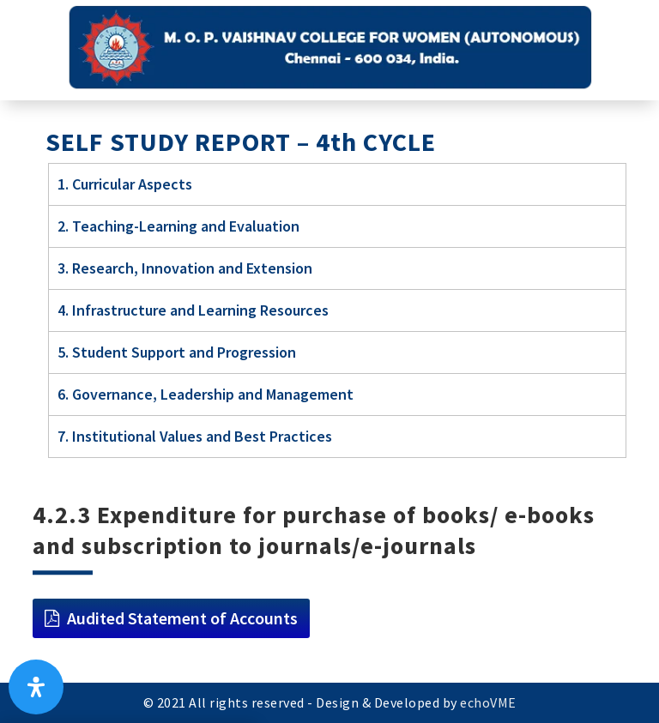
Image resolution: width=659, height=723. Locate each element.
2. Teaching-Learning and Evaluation (178, 226)
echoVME (488, 702)
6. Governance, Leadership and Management (205, 394)
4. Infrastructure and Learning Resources (193, 310)
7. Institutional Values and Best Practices (194, 436)
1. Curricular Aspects (124, 184)
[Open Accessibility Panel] (36, 687)
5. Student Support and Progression (176, 352)
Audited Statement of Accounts (182, 618)
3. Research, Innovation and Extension (184, 268)
